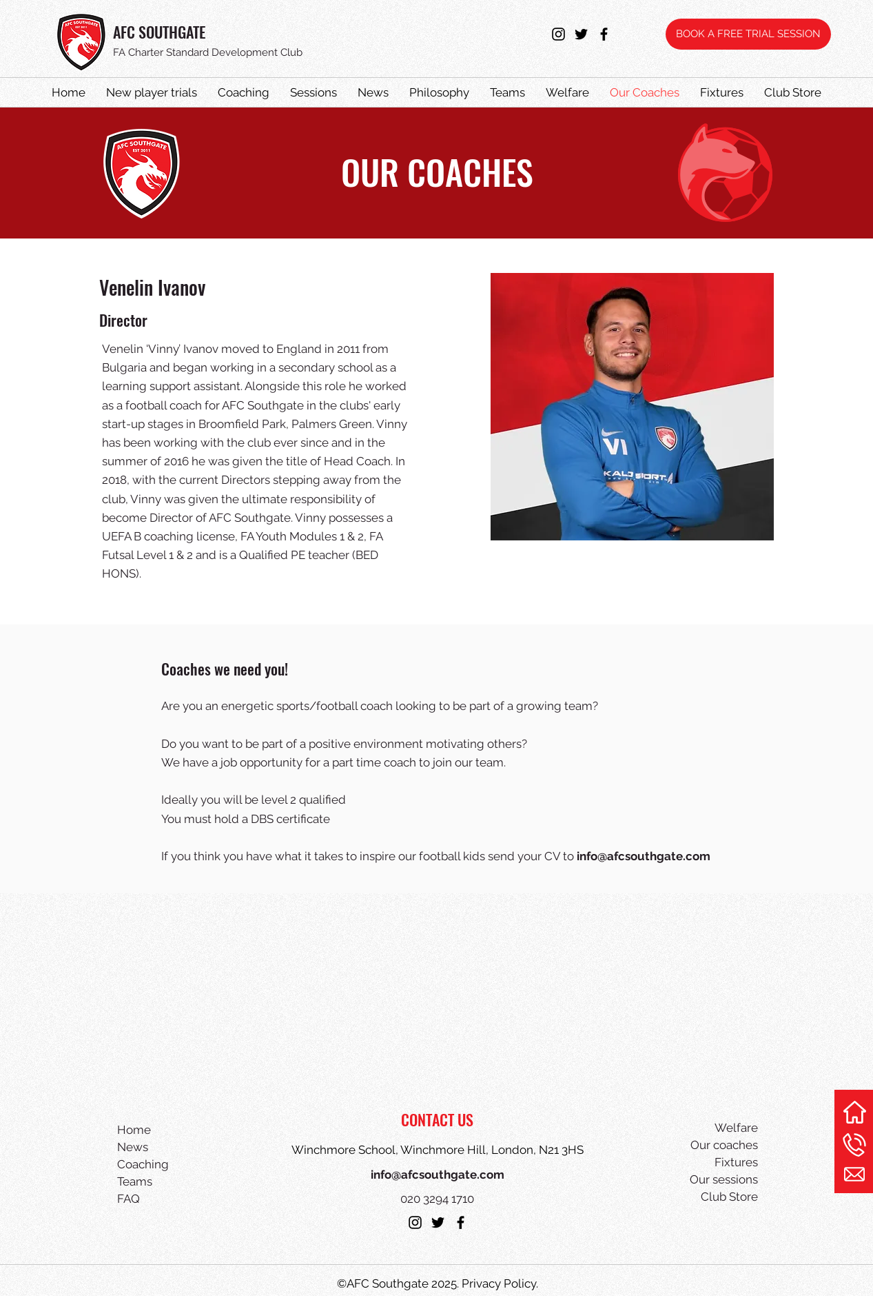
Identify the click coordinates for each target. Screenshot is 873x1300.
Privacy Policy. (500, 1283)
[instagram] (558, 34)
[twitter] (581, 34)
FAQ (128, 1199)
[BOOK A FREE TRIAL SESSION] (748, 34)
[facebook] (604, 34)
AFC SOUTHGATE (159, 32)
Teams (134, 1181)
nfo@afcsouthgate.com (644, 856)
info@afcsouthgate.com (437, 1174)
